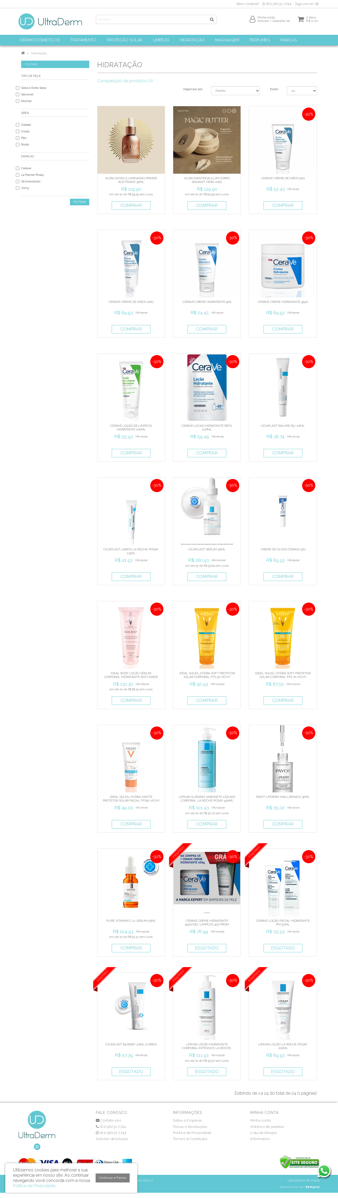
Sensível (27, 94)
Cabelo (26, 125)
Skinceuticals (30, 181)
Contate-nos (108, 1120)
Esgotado (207, 947)
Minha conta (260, 1120)
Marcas (27, 156)
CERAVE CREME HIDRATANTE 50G (207, 302)
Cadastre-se (281, 23)
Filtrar (79, 202)
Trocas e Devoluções (190, 1127)
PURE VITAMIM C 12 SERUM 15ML (131, 921)
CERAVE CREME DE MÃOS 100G (131, 302)
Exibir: (274, 89)
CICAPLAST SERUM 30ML (207, 549)
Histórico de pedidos (267, 1127)
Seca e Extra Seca (33, 88)
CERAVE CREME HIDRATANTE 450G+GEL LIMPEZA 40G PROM (207, 922)
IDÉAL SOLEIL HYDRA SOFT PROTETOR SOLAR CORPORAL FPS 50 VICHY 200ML (207, 677)
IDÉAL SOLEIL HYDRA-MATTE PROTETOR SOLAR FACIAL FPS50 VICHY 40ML (131, 800)
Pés (23, 138)
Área (25, 113)
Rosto (25, 144)
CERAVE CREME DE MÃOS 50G (283, 178)
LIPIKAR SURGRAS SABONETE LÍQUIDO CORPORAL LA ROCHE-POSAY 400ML (207, 798)
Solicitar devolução (112, 1139)
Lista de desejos (263, 1133)
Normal (26, 101)
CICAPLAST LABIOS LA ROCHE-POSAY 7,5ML (131, 551)
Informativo (260, 1139)
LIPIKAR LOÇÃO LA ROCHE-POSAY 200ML (282, 1046)
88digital (313, 1187)
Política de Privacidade (192, 1133)
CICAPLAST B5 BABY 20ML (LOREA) (131, 1044)
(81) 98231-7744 (277, 4)
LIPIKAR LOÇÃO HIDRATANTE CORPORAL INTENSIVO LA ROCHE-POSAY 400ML (207, 1048)
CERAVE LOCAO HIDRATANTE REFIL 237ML (207, 427)
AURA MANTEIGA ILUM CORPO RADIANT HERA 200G (207, 180)
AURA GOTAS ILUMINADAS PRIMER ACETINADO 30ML (131, 180)
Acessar (263, 23)
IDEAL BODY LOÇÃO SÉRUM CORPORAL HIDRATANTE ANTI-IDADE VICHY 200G (131, 677)
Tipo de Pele (31, 76)
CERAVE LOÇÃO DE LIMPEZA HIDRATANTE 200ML (131, 427)
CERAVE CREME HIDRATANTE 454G (283, 302)
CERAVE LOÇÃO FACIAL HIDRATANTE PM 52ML (283, 922)
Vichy (25, 188)
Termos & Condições (190, 1139)
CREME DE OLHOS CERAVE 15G (283, 549)
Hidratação (39, 53)
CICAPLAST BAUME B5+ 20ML (283, 426)
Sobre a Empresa (187, 1120)
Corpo (25, 131)
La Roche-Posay (32, 175)
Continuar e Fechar (112, 1178)
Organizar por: (193, 89)
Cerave (26, 168)
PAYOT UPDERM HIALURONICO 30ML (283, 797)
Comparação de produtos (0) (125, 80)
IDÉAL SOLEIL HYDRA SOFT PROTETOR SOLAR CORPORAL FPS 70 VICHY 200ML (283, 677)
